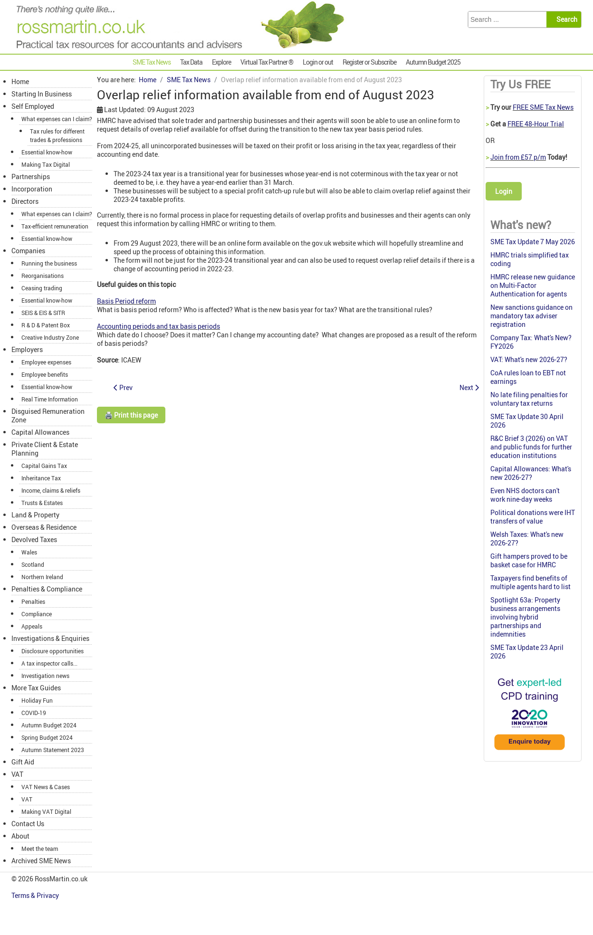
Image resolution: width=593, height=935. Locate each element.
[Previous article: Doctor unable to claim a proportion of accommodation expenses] (123, 387)
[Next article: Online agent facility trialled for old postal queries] (469, 387)
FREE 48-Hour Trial (535, 123)
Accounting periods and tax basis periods (158, 326)
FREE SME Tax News (543, 107)
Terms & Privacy (35, 895)
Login (503, 191)
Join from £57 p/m (518, 157)
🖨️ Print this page (131, 415)
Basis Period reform (126, 300)
